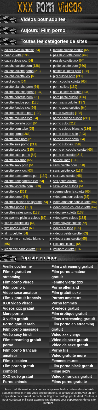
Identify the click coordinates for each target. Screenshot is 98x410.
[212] (68, 76)
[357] (18, 207)
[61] (21, 97)
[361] (17, 134)
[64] (22, 50)
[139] (25, 176)
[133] (69, 218)
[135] (21, 102)
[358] (66, 144)
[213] (22, 71)
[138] (22, 66)
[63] (20, 76)
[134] (71, 92)
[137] (23, 92)
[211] (20, 144)
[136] (16, 55)
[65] (19, 128)
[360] (22, 186)
